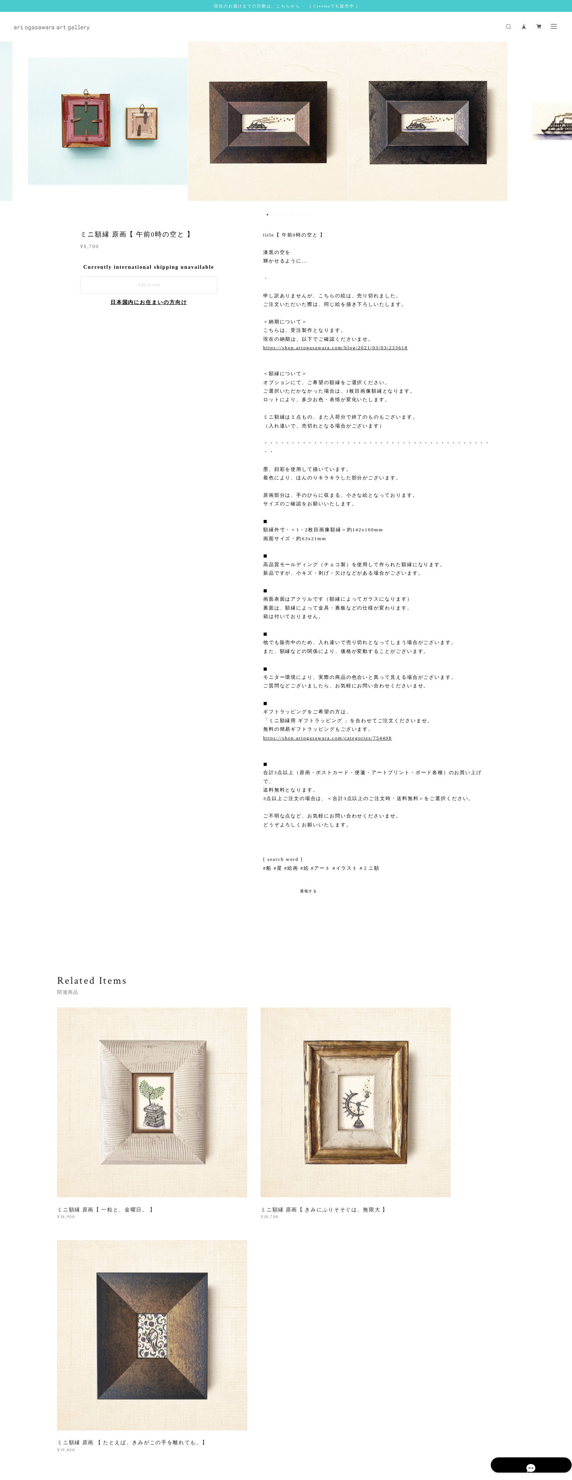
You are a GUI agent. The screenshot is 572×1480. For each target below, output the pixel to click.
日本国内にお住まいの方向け (148, 302)
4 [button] (281, 214)
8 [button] (301, 214)
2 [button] (272, 214)
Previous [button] (11, 125)
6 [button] (291, 214)
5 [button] (286, 214)
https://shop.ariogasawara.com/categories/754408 (327, 738)
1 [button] (267, 214)
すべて (80, 1230)
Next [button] (561, 125)
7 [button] (296, 214)
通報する (309, 891)
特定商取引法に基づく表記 (201, 1434)
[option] (286, 125)
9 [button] (306, 214)
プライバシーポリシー (145, 1434)
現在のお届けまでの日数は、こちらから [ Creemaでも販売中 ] (286, 6)
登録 (444, 1333)
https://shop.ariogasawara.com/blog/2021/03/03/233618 (335, 347)
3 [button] (277, 214)
